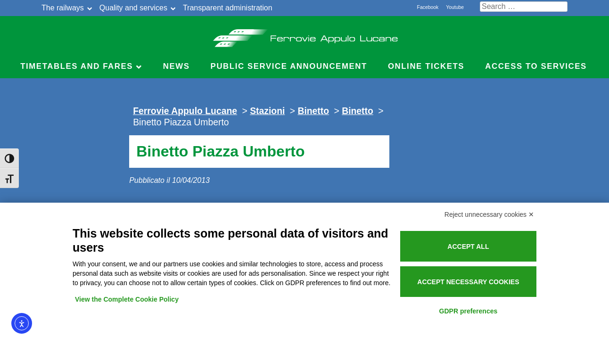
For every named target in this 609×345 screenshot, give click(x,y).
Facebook (428, 7)
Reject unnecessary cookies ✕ (489, 214)
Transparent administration (227, 8)
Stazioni (267, 111)
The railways (62, 8)
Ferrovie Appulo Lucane (305, 35)
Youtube (455, 7)
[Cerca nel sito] (524, 6)
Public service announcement (289, 66)
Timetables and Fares (76, 66)
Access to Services (536, 66)
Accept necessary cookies (468, 282)
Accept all (468, 246)
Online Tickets (426, 66)
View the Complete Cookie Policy (127, 299)
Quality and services (133, 8)
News (176, 66)
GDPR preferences (468, 311)
